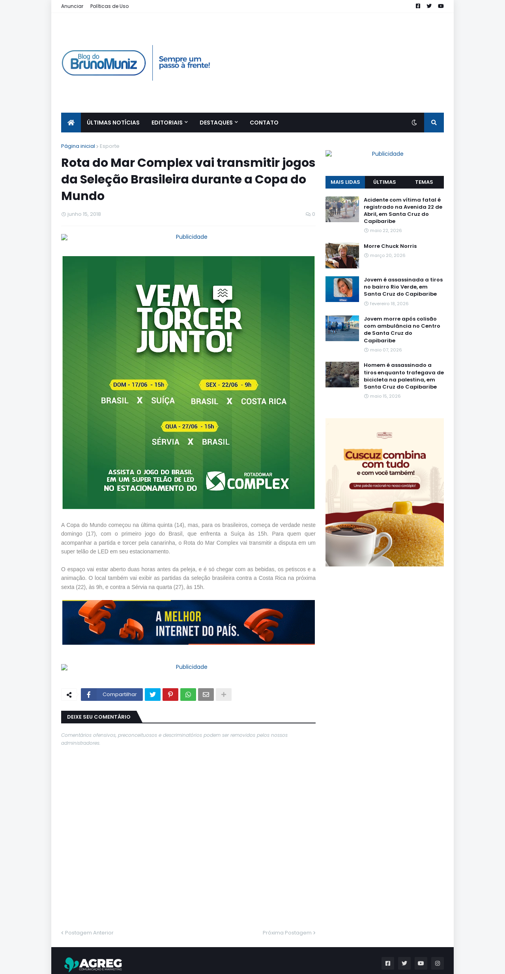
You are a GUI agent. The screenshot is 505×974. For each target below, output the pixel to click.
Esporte (110, 146)
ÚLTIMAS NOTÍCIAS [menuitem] (113, 122)
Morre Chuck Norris (390, 230)
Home (362, 964)
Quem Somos (396, 964)
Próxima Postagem (287, 904)
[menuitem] (71, 122)
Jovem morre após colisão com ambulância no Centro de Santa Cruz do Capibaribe (402, 314)
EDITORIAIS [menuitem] (167, 122)
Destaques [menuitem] (216, 122)
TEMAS (424, 166)
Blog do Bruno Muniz (128, 964)
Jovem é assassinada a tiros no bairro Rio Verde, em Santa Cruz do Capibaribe (403, 271)
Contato (433, 964)
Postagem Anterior (89, 904)
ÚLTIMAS (384, 166)
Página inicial (78, 146)
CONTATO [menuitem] (264, 122)
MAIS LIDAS (345, 166)
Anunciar (72, 6)
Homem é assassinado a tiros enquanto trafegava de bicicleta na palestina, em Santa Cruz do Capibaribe (404, 360)
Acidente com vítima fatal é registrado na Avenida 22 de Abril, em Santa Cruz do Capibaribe (403, 195)
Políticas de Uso (109, 6)
